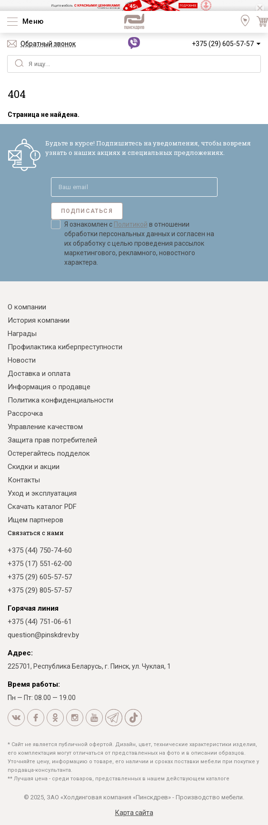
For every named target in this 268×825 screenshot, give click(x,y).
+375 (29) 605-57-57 (223, 43)
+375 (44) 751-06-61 (40, 621)
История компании (38, 320)
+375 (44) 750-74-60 (40, 550)
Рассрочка (25, 413)
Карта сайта (134, 812)
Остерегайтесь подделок (49, 453)
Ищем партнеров (35, 520)
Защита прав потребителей (52, 440)
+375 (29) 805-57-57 (40, 590)
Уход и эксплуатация (42, 493)
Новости (22, 360)
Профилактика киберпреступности (65, 347)
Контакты (24, 480)
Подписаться (87, 211)
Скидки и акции (34, 466)
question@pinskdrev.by (43, 635)
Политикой (131, 224)
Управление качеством (45, 426)
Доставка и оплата (39, 373)
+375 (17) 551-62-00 (40, 563)
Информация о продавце (49, 387)
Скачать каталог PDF (42, 506)
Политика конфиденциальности (60, 400)
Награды (22, 333)
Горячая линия (33, 608)
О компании (27, 307)
